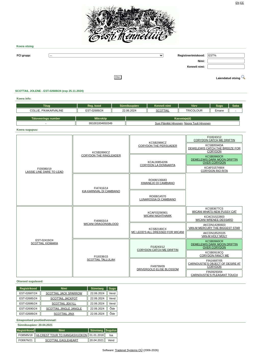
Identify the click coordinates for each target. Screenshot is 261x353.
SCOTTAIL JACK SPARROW (64, 293)
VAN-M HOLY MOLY (214, 236)
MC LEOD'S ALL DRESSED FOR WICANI (157, 232)
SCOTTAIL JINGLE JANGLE (64, 308)
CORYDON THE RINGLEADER (101, 155)
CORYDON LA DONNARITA (157, 165)
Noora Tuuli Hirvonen (197, 123)
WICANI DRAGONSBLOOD (101, 223)
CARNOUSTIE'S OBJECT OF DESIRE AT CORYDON (214, 265)
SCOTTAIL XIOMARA (44, 243)
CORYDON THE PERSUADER (157, 145)
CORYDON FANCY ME (214, 255)
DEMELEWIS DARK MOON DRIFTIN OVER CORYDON (214, 161)
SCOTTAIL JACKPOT (63, 298)
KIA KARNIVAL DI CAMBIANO (101, 191)
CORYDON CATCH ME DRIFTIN (214, 140)
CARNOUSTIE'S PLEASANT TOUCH (214, 274)
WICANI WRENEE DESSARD (214, 219)
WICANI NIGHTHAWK (158, 215)
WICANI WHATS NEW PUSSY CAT (214, 211)
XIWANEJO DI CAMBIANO (158, 183)
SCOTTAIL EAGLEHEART (61, 340)
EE (242, 2)
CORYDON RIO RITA (214, 170)
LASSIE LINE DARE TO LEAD (44, 171)
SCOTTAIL (162, 110)
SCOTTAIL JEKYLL (64, 303)
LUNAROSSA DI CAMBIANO (157, 199)
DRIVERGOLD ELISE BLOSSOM (157, 269)
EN (237, 2)
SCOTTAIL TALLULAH (101, 259)
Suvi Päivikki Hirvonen (169, 123)
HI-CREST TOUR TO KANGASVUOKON (61, 335)
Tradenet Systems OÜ (128, 350)
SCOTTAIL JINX (64, 313)
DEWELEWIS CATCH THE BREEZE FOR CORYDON (214, 150)
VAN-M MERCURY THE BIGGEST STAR (214, 227)
